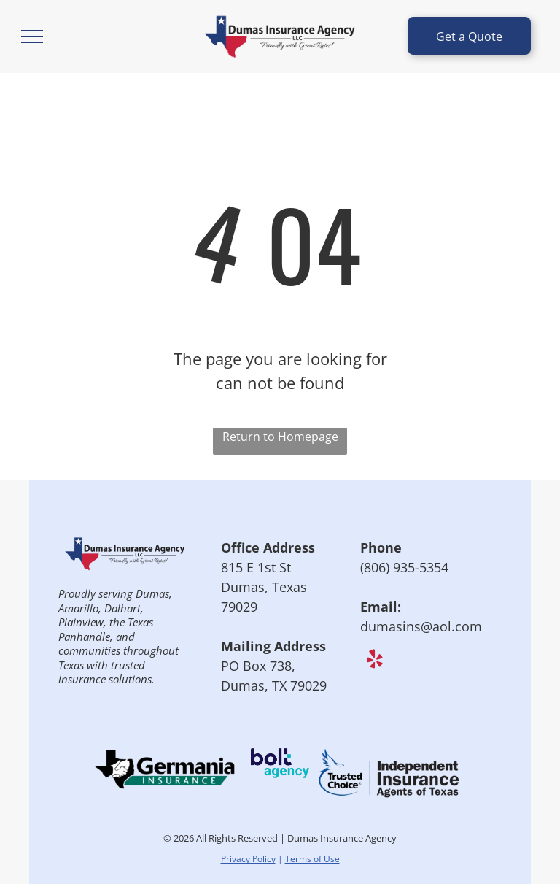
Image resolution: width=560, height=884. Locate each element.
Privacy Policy (248, 859)
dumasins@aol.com (421, 626)
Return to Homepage (280, 436)
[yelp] (374, 661)
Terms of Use (312, 859)
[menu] (32, 36)
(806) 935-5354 (404, 567)
